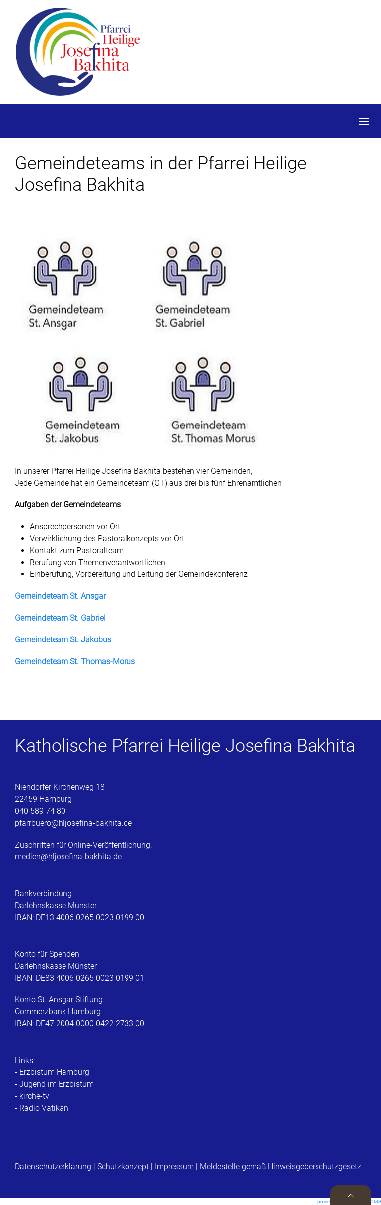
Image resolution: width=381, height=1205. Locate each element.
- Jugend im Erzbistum (54, 1084)
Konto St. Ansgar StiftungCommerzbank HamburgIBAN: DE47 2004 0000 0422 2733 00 (79, 1011)
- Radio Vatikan (41, 1108)
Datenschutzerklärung (54, 1166)
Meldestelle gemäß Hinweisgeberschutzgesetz (280, 1166)
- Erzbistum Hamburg (52, 1072)
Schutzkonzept (123, 1166)
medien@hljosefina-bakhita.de (69, 856)
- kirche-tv (32, 1096)
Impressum (174, 1166)
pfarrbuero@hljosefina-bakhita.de (73, 823)
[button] (364, 121)
